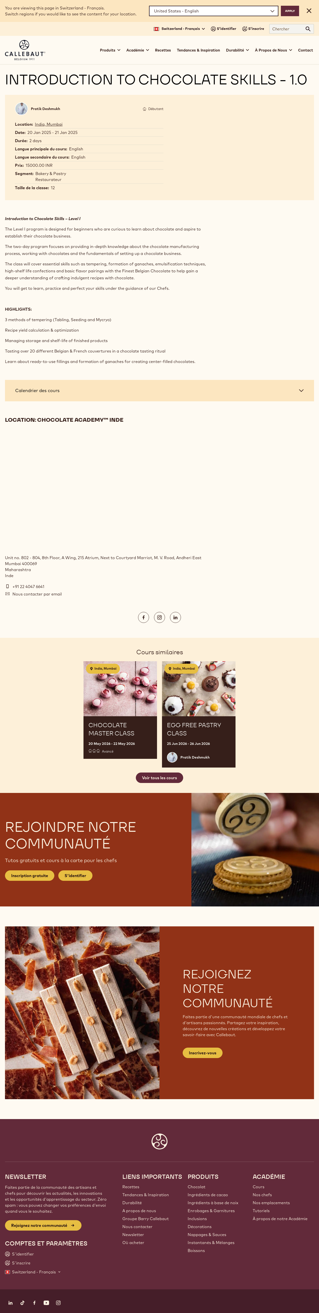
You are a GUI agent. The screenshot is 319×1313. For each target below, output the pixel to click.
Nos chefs (262, 1194)
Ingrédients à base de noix (213, 1202)
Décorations (200, 1226)
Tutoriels (261, 1210)
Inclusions (197, 1218)
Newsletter (133, 1234)
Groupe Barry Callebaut (145, 1218)
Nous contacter (137, 1226)
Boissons (196, 1250)
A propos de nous (139, 1210)
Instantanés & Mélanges (211, 1242)
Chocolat (196, 1186)
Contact (305, 50)
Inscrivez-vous (202, 1052)
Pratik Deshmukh (45, 109)
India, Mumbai (49, 124)
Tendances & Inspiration (198, 50)
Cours (258, 1186)
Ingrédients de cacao (208, 1194)
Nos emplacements (271, 1202)
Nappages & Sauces (207, 1234)
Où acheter (133, 1242)
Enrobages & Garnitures (211, 1210)
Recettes (163, 50)
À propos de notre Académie (280, 1218)
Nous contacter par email (37, 594)
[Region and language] (213, 11)
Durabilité (132, 1202)
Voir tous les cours (159, 777)
